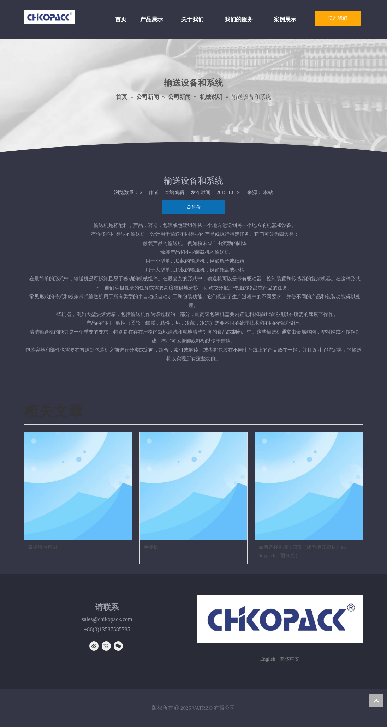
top (376, 700)
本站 (268, 192)
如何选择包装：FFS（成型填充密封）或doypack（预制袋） (302, 551)
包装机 (150, 547)
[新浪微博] (94, 646)
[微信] (118, 646)
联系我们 (337, 18)
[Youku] (106, 646)
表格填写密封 (43, 547)
